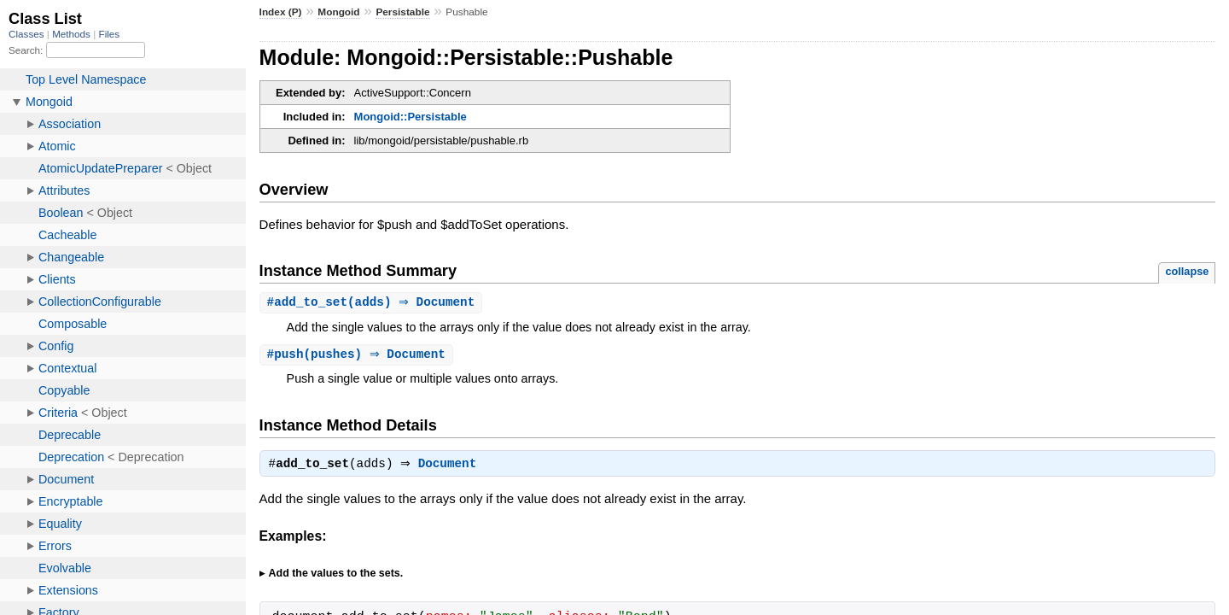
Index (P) (280, 12)
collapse (1187, 271)
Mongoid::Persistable (410, 116)
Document (451, 467)
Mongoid (338, 12)
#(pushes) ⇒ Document (358, 356)
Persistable (402, 12)
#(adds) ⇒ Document (373, 303)
